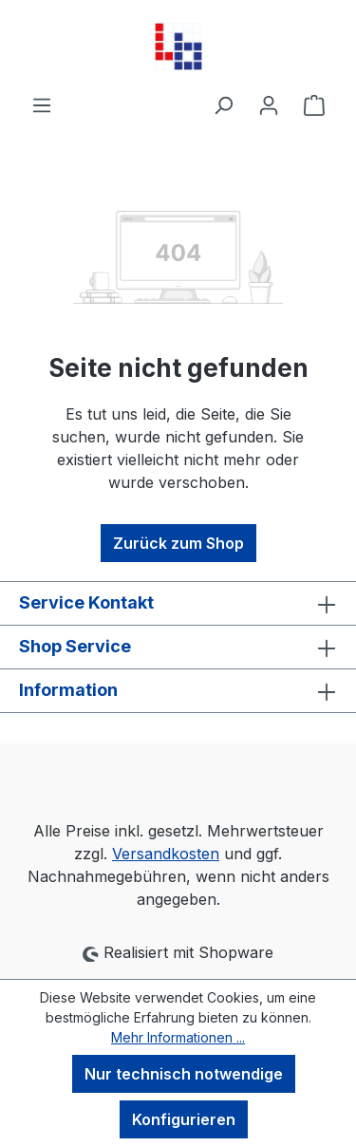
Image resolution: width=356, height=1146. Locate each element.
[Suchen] (223, 104)
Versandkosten (165, 853)
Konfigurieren (183, 1119)
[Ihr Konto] (268, 104)
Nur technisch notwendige (183, 1073)
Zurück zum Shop (178, 543)
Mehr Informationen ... (178, 1037)
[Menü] (42, 104)
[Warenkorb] (314, 104)
